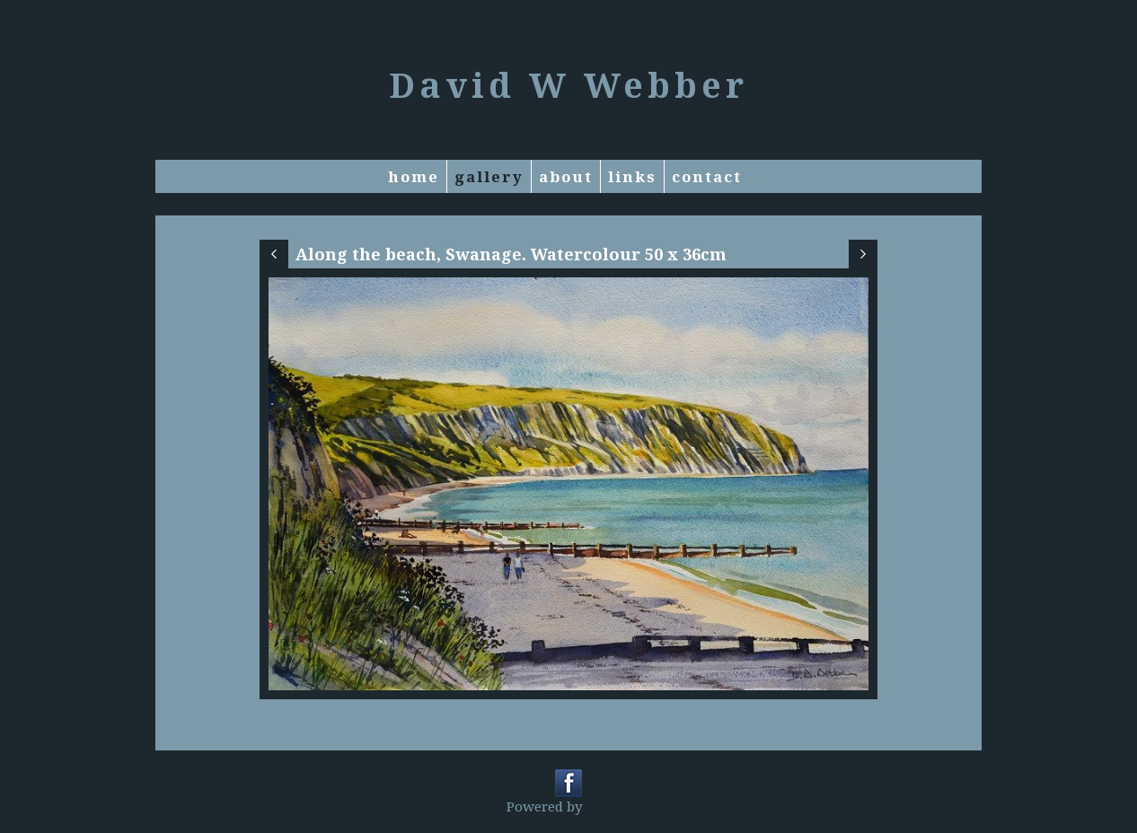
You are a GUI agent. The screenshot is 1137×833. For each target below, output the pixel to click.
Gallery (489, 176)
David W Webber (568, 84)
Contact (707, 176)
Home (413, 176)
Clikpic (608, 806)
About (566, 176)
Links (632, 176)
